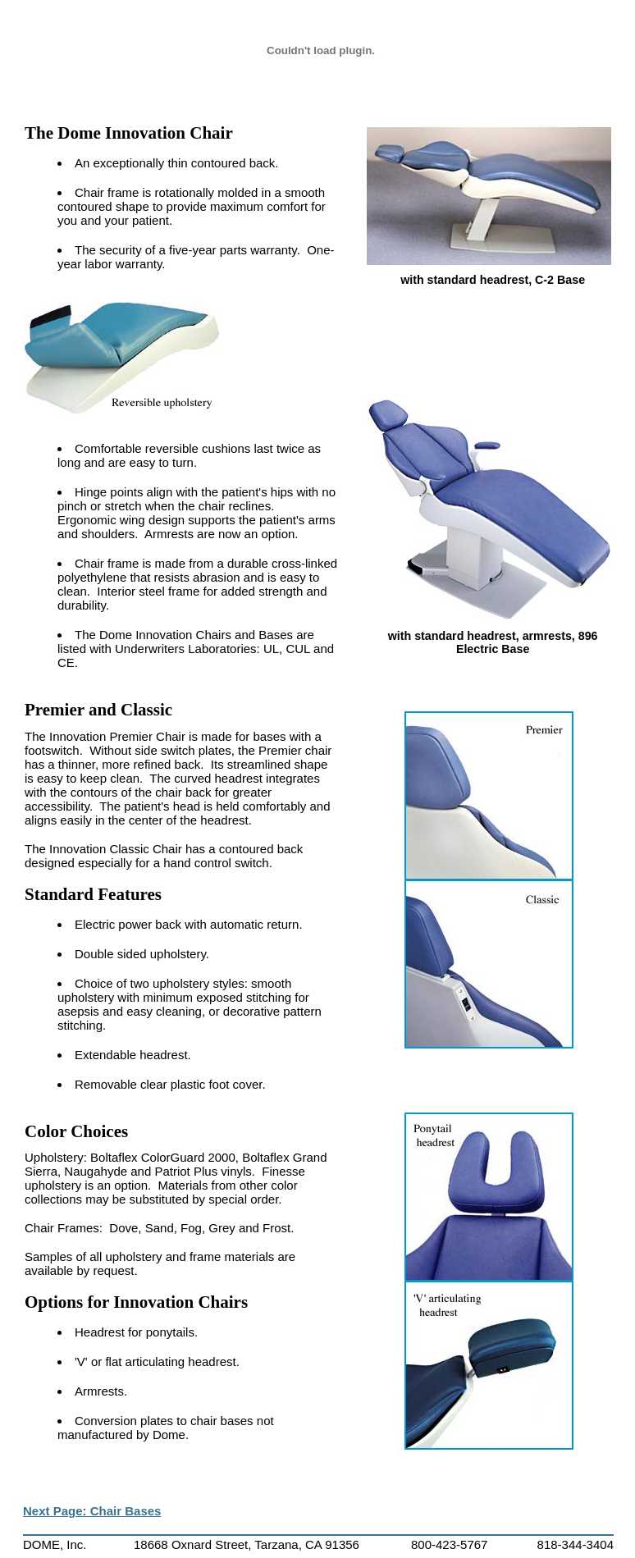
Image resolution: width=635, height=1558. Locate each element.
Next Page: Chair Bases (92, 1511)
